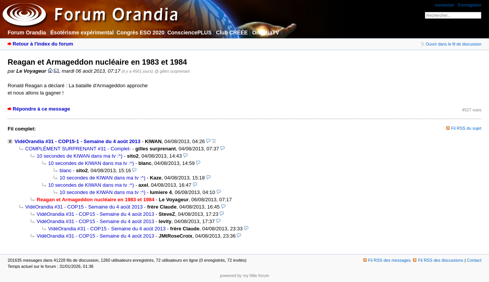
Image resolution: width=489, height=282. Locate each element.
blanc (65, 170)
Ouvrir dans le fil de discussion (451, 44)
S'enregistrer (469, 5)
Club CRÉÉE (232, 32)
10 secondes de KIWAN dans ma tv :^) (80, 156)
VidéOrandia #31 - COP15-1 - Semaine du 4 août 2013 (77, 141)
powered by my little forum (244, 275)
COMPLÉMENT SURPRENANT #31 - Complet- (78, 149)
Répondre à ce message (41, 109)
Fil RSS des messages (387, 260)
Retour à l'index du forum (43, 44)
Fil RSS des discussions (438, 260)
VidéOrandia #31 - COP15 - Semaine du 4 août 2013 (84, 207)
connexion (444, 5)
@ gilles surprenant (172, 71)
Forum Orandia (27, 32)
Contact (474, 260)
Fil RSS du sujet (466, 128)
